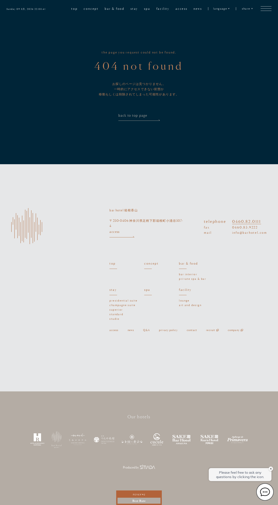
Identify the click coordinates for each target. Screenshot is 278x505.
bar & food (114, 8)
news (198, 8)
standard (116, 314)
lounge (184, 300)
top (74, 8)
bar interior (188, 274)
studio (114, 318)
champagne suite (122, 305)
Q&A (146, 330)
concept (91, 8)
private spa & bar (192, 278)
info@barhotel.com (249, 232)
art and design (190, 305)
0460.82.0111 (246, 221)
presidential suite (123, 300)
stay (134, 8)
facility (162, 8)
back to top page (139, 117)
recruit (210, 330)
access (181, 8)
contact (192, 330)
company (234, 330)
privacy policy (168, 330)
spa (147, 8)
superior (116, 309)
